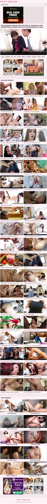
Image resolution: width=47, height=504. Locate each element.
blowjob (34, 56)
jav (12, 56)
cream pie (28, 56)
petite (19, 56)
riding (39, 56)
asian (3, 56)
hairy (43, 56)
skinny (23, 56)
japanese (8, 56)
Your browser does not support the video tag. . (23, 42)
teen (15, 56)
